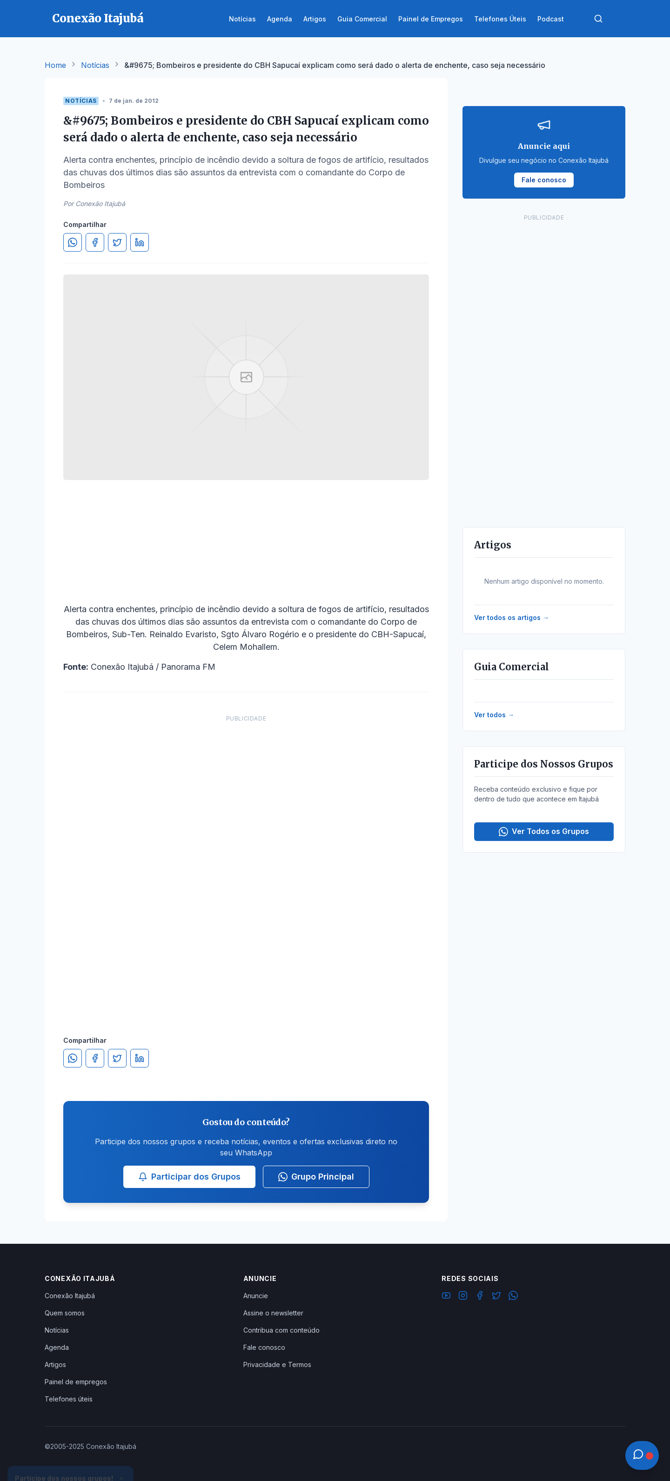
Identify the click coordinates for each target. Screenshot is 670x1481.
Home (55, 65)
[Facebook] (479, 1297)
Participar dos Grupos (189, 1176)
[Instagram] (463, 1297)
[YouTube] (446, 1297)
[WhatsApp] (513, 1297)
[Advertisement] (246, 866)
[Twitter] (496, 1297)
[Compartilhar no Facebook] (95, 242)
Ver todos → (494, 715)
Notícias (95, 65)
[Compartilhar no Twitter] (117, 242)
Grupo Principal (316, 1176)
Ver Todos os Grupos (544, 831)
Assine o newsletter (273, 1313)
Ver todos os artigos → (511, 617)
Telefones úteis (69, 1399)
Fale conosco (264, 1347)
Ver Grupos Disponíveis (71, 1458)
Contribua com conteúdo (281, 1330)
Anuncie (255, 1296)
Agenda (57, 1347)
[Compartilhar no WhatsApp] (72, 242)
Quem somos (65, 1313)
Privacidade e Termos (277, 1364)
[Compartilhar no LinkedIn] (139, 242)
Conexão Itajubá (70, 1296)
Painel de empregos (76, 1382)
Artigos (55, 1364)
